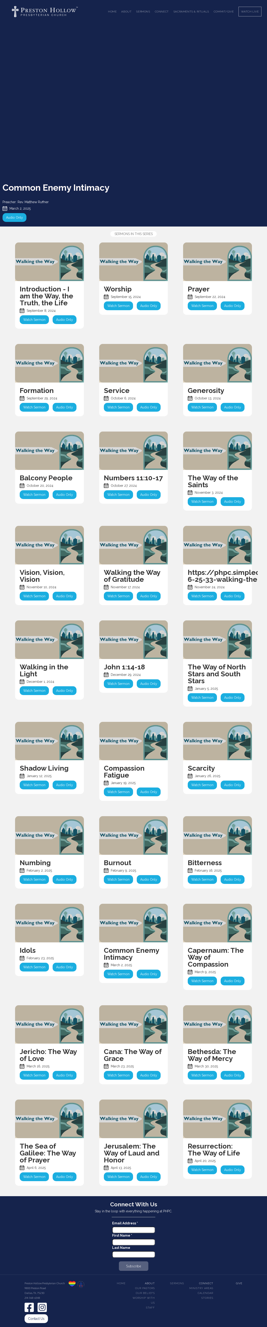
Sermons (177, 1283)
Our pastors (145, 1288)
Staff (150, 1307)
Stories (207, 1297)
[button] (126, 11)
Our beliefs (145, 1293)
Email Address (125, 1223)
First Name (122, 1235)
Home (112, 11)
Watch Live (250, 11)
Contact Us (36, 1319)
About (150, 1283)
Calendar (205, 1293)
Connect (206, 1283)
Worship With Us (144, 1300)
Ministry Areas (201, 1288)
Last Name (121, 1248)
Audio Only (14, 217)
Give (239, 1283)
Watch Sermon (34, 320)
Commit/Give (224, 11)
